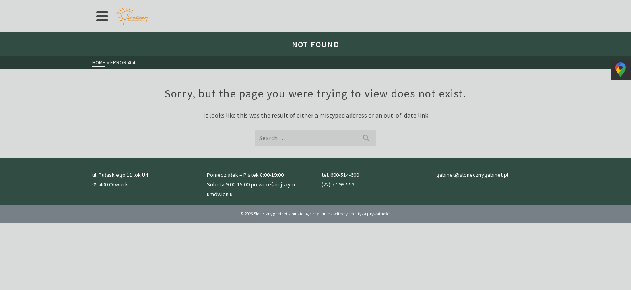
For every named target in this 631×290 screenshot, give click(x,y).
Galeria (258, 6)
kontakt (350, 6)
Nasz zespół (293, 6)
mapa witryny (335, 267)
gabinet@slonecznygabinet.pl (506, 6)
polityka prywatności (370, 267)
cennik (187, 6)
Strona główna (116, 6)
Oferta (154, 6)
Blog (324, 6)
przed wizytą (222, 6)
